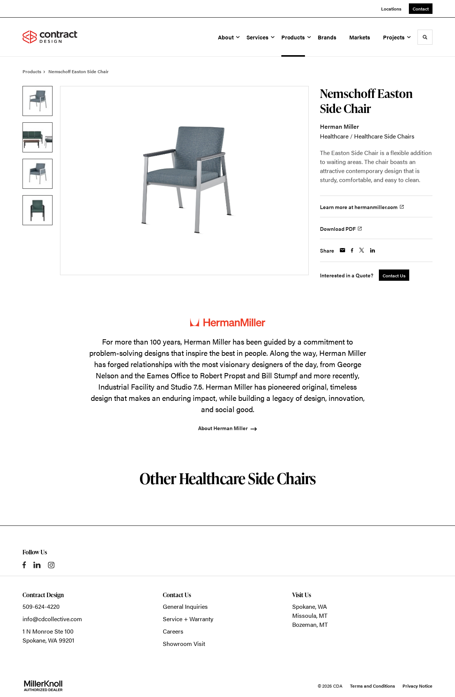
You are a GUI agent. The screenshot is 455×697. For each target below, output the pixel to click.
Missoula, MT (309, 615)
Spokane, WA (309, 606)
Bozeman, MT (310, 624)
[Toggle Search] (424, 37)
